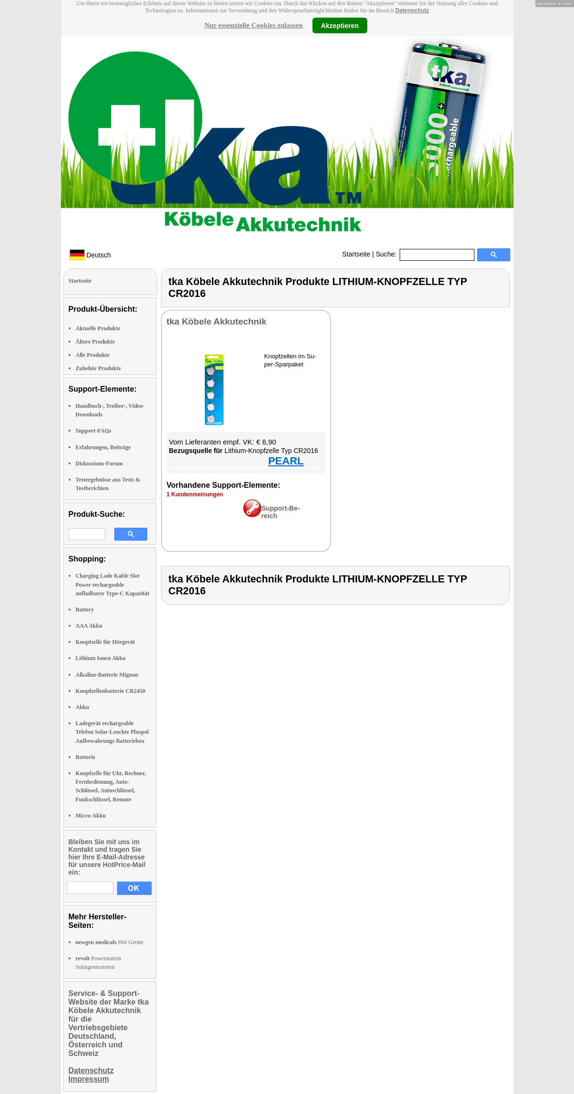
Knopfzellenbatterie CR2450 (110, 691)
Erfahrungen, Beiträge (103, 447)
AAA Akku (89, 625)
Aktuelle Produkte (98, 328)
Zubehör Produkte (98, 368)
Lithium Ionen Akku (101, 658)
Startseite (356, 254)
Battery (85, 609)
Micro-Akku (91, 815)
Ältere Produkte (95, 341)
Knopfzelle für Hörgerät (105, 642)
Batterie (85, 757)
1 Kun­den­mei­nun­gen (195, 494)
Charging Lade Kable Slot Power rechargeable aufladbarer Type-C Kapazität (113, 584)
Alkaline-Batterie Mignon (107, 674)
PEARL (286, 461)
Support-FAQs (93, 430)
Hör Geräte (110, 942)
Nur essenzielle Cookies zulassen (253, 25)
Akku (83, 707)
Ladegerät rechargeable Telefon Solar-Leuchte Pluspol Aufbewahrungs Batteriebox (112, 732)
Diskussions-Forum (99, 463)
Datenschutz (412, 10)
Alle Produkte (93, 355)
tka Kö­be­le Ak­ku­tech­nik (217, 321)
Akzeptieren (340, 25)
